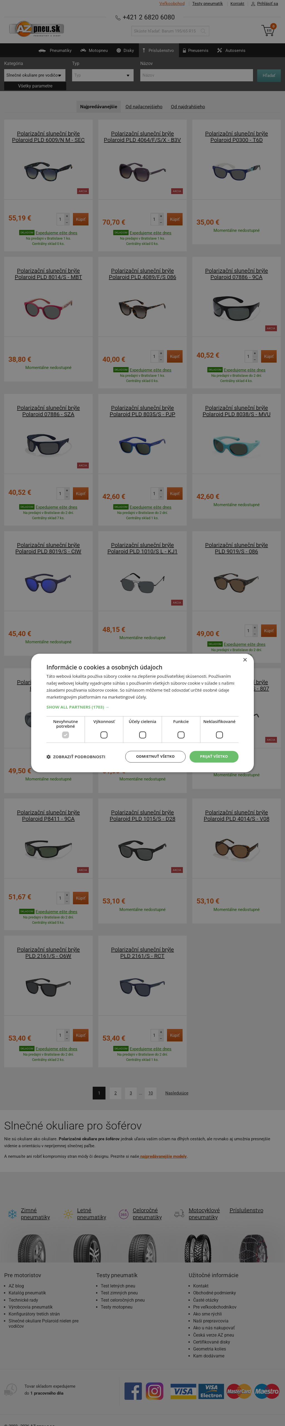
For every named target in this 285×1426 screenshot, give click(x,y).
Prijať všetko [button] (213, 756)
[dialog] (142, 713)
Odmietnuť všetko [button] (152, 756)
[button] (142, 706)
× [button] (245, 660)
